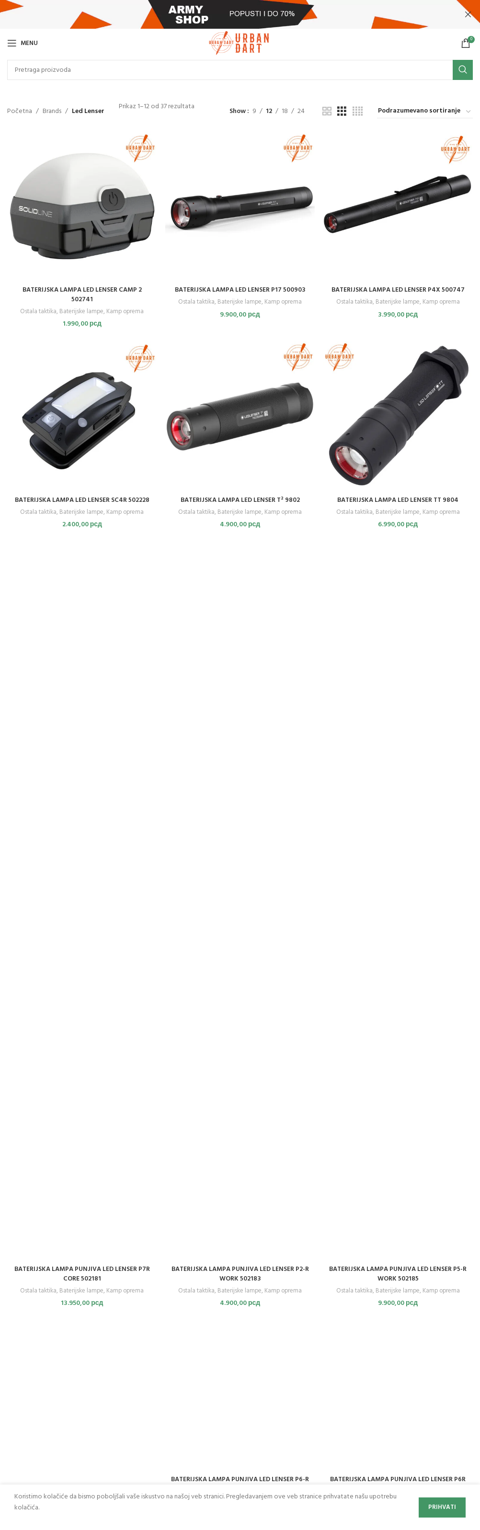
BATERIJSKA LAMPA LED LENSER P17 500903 (240, 289)
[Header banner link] (225, 14)
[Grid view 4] (358, 111)
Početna (19, 111)
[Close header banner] (468, 14)
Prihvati (442, 1507)
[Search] (240, 70)
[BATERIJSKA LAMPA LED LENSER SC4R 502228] (81, 416)
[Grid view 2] (326, 111)
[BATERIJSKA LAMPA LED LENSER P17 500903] (240, 205)
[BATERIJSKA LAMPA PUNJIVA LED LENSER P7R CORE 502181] (81, 902)
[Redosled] (425, 111)
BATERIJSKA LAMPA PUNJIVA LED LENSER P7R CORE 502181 (81, 1275)
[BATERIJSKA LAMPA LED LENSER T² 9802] (240, 416)
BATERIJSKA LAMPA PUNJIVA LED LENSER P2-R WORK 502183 (240, 1275)
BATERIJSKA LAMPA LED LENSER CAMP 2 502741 (82, 293)
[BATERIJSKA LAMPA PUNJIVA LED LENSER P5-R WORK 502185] (398, 902)
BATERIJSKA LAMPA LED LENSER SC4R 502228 (81, 499)
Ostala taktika (37, 311)
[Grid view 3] (341, 111)
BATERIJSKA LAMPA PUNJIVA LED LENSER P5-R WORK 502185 (398, 1275)
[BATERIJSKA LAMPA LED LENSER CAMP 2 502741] (81, 205)
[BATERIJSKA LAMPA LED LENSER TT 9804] (398, 416)
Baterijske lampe (80, 311)
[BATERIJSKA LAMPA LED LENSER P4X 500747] (398, 205)
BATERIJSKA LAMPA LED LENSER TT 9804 (398, 499)
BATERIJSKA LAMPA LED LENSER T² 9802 (240, 499)
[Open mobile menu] (22, 43)
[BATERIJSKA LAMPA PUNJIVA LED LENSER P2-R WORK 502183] (240, 902)
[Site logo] (240, 43)
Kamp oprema (125, 311)
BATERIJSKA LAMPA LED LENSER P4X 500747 (398, 289)
